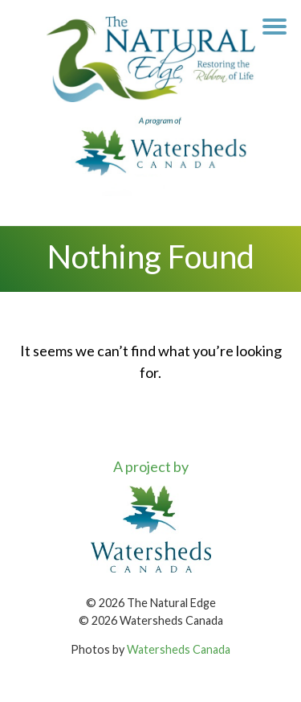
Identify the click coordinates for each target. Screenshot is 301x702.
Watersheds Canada (178, 649)
